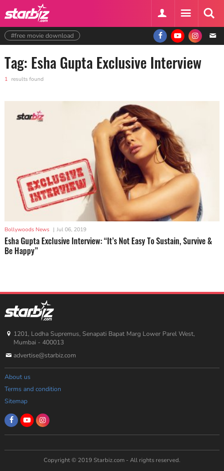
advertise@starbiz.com (44, 355)
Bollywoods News (26, 229)
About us (17, 377)
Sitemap (15, 401)
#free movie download (42, 35)
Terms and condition (32, 389)
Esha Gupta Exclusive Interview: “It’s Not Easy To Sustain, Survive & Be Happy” (108, 246)
